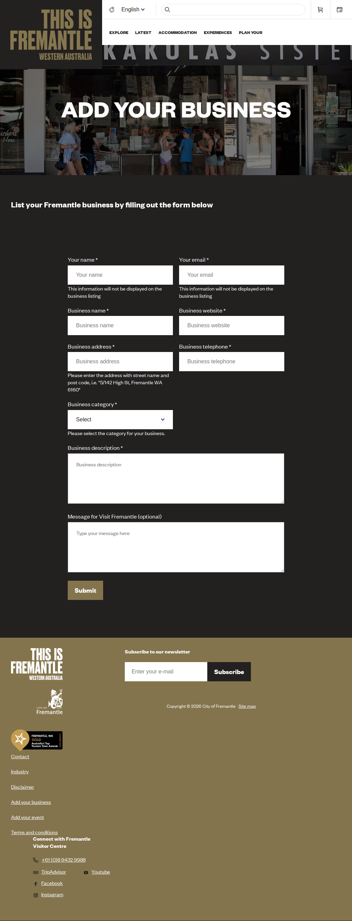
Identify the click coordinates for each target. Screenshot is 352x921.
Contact (20, 756)
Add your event (27, 816)
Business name (87, 310)
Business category (91, 404)
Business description (94, 447)
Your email (192, 259)
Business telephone (203, 346)
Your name (81, 259)
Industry (20, 771)
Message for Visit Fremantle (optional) (115, 516)
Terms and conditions (34, 831)
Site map (247, 706)
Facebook (48, 882)
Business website (200, 310)
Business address (89, 346)
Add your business (31, 801)
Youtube (96, 871)
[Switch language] (131, 9)
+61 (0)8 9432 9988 (64, 859)
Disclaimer (22, 786)
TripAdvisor (49, 871)
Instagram (48, 894)
